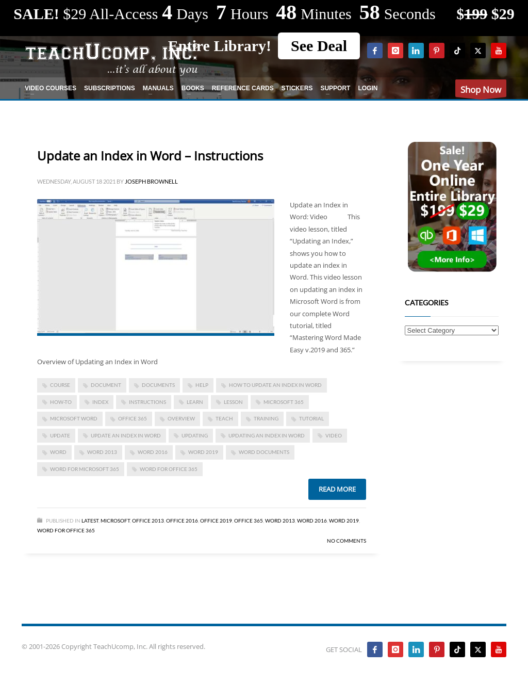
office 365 (132, 418)
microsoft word (73, 418)
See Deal (319, 45)
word (58, 452)
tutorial (311, 418)
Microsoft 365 (283, 402)
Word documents (264, 452)
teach (224, 418)
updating (195, 435)
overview (181, 418)
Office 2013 (148, 520)
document (106, 385)
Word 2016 (153, 452)
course (60, 385)
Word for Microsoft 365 (84, 469)
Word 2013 (102, 452)
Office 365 (248, 520)
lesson (233, 402)
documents (158, 385)
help (201, 385)
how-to (61, 402)
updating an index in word (266, 435)
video (333, 435)
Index (100, 402)
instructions (147, 402)
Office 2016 (182, 520)
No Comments (346, 541)
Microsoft (115, 520)
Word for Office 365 (66, 530)
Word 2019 (203, 452)
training (266, 418)
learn (195, 402)
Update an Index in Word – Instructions (150, 155)
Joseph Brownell (151, 181)
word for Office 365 (168, 469)
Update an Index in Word (126, 435)
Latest (89, 520)
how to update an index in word (275, 385)
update (60, 435)
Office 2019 (216, 520)
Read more (337, 489)
